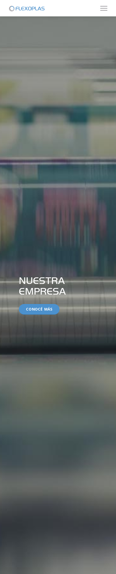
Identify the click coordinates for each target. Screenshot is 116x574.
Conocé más (39, 309)
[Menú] (101, 8)
